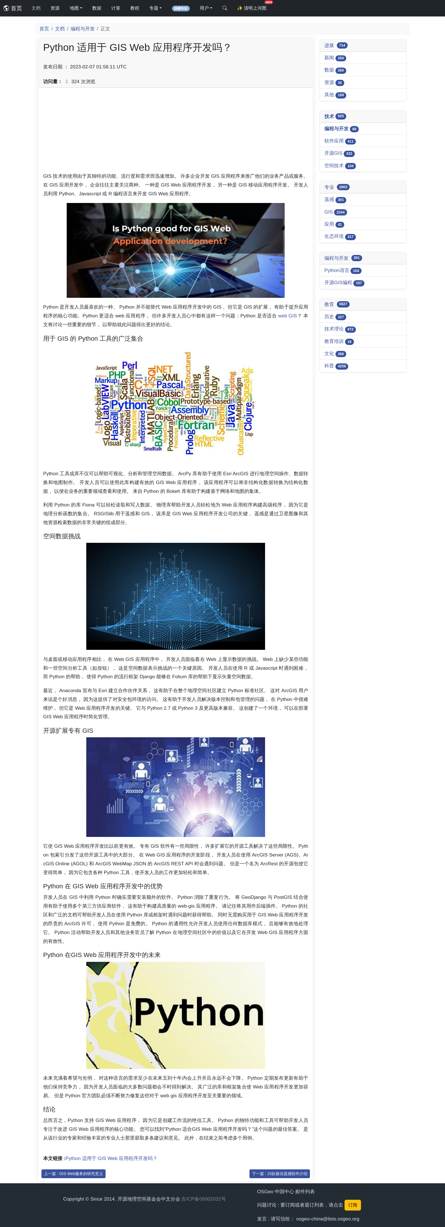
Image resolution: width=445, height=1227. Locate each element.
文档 (36, 8)
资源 (55, 8)
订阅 (352, 1205)
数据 (96, 8)
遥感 (335, 199)
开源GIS (339, 153)
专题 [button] (153, 8)
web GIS (287, 316)
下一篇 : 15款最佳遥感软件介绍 (279, 1173)
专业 (337, 187)
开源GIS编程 (344, 283)
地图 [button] (74, 8)
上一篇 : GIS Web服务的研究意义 (73, 1173)
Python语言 (343, 270)
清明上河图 (253, 6)
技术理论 (340, 329)
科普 (336, 366)
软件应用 (340, 141)
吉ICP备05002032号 (203, 1199)
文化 (335, 354)
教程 (134, 8)
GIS (335, 212)
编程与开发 (83, 29)
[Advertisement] (175, 132)
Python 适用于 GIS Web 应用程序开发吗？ (112, 1158)
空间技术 (340, 166)
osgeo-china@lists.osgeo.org (327, 1219)
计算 (115, 8)
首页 (12, 8)
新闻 (335, 58)
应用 (334, 224)
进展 (336, 45)
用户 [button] (204, 8)
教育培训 (339, 341)
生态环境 (340, 236)
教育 (337, 304)
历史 (335, 317)
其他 (335, 95)
